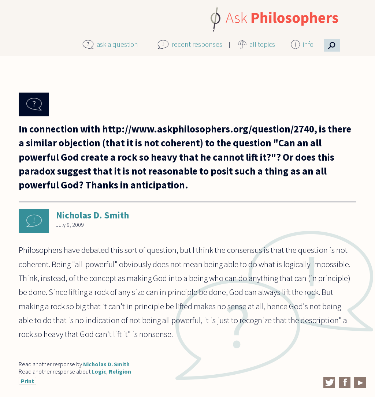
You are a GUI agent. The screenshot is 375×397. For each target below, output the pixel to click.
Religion (120, 371)
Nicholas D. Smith (92, 215)
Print (27, 381)
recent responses (197, 44)
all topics (262, 44)
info (308, 44)
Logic (99, 371)
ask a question (117, 44)
